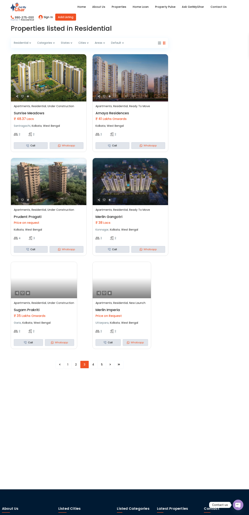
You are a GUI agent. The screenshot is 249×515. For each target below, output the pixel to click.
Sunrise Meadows (29, 113)
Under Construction (60, 106)
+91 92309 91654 (215, 460)
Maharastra (213, 454)
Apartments (22, 106)
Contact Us (218, 7)
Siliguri (80, 426)
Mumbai (82, 421)
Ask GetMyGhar (193, 7)
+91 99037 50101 (214, 442)
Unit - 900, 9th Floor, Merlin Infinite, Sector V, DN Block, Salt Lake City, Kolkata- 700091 (224, 488)
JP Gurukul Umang (194, 445)
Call (30, 145)
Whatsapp (66, 145)
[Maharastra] (205, 450)
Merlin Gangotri (109, 216)
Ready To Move (139, 106)
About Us (98, 7)
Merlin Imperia (108, 309)
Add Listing (65, 17)
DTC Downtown (193, 425)
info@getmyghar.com (219, 472)
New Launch (137, 303)
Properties (119, 7)
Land (120, 438)
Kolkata (37, 126)
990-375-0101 (24, 17)
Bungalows (124, 426)
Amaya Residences (112, 113)
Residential (39, 106)
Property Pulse (165, 7)
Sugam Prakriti (26, 309)
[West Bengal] (205, 433)
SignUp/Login (212, 425)
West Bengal (51, 126)
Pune (61, 426)
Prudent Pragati (27, 216)
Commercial (125, 432)
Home (81, 7)
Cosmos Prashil (194, 467)
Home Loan (141, 7)
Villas (120, 443)
